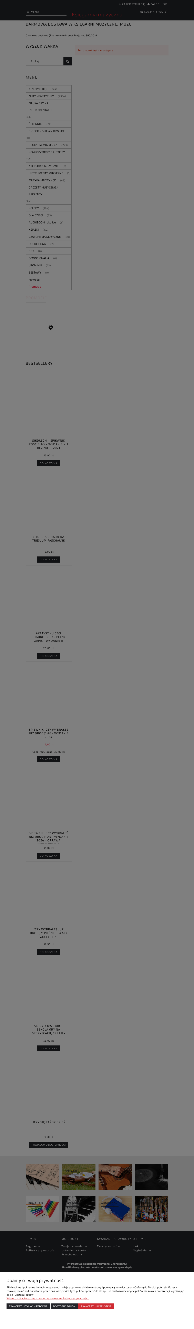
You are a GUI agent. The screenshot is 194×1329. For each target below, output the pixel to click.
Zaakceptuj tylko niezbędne (28, 1306)
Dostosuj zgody (64, 1306)
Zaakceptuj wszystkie (96, 1306)
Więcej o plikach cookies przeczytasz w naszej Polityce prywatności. (48, 1298)
